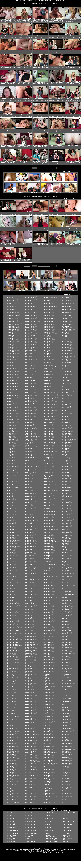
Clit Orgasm (28, 425)
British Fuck (10, 804)
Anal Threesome (11, 440)
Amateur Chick (11, 321)
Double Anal (28, 544)
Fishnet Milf (28, 665)
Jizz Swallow (47, 458)
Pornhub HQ (22, 192)
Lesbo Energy (66, 827)
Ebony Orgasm (28, 585)
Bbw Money (10, 550)
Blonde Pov (10, 760)
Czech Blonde (28, 508)
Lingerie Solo (47, 565)
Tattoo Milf (65, 618)
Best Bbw (9, 588)
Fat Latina (28, 621)
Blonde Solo (10, 764)
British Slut (28, 303)
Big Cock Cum (10, 629)
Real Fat (64, 421)
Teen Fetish (65, 641)
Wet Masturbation (66, 736)
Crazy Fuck (28, 463)
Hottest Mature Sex (68, 821)
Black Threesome (11, 716)
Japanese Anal (47, 428)
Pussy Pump (64, 404)
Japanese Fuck (47, 436)
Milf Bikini (46, 678)
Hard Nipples (47, 303)
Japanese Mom (47, 446)
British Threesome (30, 306)
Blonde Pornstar (11, 758)
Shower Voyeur (65, 520)
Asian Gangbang (11, 480)
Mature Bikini (47, 588)
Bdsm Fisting (10, 573)
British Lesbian (29, 297)
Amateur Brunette (12, 315)
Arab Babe (10, 448)
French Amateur (29, 675)
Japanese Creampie (48, 434)
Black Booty (10, 678)
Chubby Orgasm (29, 413)
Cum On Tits (28, 486)
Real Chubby (65, 416)
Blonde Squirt (11, 766)
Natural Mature (47, 772)
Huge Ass (45, 370)
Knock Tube (71, 290)
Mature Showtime (67, 839)
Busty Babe (28, 354)
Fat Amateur (28, 606)
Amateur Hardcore (12, 350)
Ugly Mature (65, 707)
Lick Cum (45, 561)
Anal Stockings (11, 439)
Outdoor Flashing (48, 804)
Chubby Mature (29, 410)
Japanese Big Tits (48, 431)
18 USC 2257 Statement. (41, 854)
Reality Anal (65, 424)
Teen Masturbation (67, 653)
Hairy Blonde (28, 784)
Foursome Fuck (29, 674)
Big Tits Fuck (11, 660)
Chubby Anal (28, 397)
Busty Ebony (28, 362)
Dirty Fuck (28, 532)
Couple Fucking (29, 455)
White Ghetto (65, 742)
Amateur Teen (10, 388)
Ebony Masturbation (30, 579)
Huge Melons (46, 380)
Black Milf (10, 691)
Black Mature (10, 689)
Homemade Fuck (47, 326)
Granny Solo (28, 766)
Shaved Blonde (65, 502)
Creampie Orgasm (29, 468)
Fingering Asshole (30, 650)
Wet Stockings (65, 740)
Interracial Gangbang (49, 404)
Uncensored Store (10, 280)
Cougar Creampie (29, 446)
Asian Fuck (10, 478)
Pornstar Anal (65, 342)
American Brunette (12, 409)
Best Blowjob (10, 590)
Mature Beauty (47, 584)
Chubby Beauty (29, 400)
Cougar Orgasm (29, 449)
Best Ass (9, 587)
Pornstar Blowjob (66, 345)
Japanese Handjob (48, 439)
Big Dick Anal (11, 636)
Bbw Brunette (10, 529)
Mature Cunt (46, 600)
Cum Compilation (29, 474)
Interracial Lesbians (49, 406)
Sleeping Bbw (65, 541)
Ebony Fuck (28, 571)
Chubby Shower (29, 416)
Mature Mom (46, 633)
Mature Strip (47, 660)
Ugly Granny (65, 704)
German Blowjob (29, 703)
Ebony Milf (28, 582)
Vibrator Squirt (66, 713)
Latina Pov (46, 499)
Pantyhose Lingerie (67, 309)
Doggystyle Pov (29, 543)
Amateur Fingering (12, 342)
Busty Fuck (28, 364)
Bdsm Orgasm (10, 575)
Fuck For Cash (29, 691)
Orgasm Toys (46, 798)
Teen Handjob (65, 650)
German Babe (28, 698)
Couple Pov (28, 460)
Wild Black (64, 769)
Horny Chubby (47, 341)
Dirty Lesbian (29, 534)
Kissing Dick (47, 472)
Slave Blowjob (65, 535)
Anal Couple (10, 421)
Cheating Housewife (30, 385)
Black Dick (10, 683)
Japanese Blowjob (48, 433)
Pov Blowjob (65, 357)
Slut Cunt (64, 544)
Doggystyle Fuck (29, 541)
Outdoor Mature (66, 300)
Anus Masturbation (12, 445)
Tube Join (22, 182)
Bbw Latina (10, 541)
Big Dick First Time (13, 642)
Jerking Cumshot (47, 454)
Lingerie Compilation (49, 564)
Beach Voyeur (10, 579)
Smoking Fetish (66, 550)
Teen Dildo (64, 636)
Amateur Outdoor (11, 367)
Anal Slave (10, 437)
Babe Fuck (10, 522)
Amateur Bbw (10, 311)
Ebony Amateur (29, 553)
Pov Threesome (65, 370)
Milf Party (46, 703)
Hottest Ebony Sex (50, 820)
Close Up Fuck (29, 434)
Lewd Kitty (66, 833)
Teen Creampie (65, 632)
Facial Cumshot (29, 605)
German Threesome (30, 722)
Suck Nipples (65, 596)
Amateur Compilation (13, 323)
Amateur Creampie (12, 327)
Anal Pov (9, 436)
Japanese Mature (47, 443)
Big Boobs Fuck (11, 621)
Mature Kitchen (47, 626)
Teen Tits (64, 677)
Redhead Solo (65, 446)
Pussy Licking (65, 400)
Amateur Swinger (11, 385)
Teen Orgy (64, 656)
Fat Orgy (27, 629)
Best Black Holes (31, 830)
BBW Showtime (48, 827)
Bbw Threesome (11, 570)
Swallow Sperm (65, 614)
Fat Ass (27, 609)
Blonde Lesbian (11, 751)
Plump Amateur (65, 317)
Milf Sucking (47, 716)
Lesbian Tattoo (47, 552)
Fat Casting (28, 617)
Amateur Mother (11, 361)
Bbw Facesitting (11, 535)
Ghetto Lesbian (29, 727)
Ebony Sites (48, 817)
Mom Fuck (45, 736)
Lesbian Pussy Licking (49, 541)
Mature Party (47, 642)
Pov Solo (64, 368)
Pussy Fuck (64, 398)
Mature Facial (47, 606)
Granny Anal (28, 748)
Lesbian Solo (47, 544)
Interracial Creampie (49, 395)
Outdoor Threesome (67, 303)
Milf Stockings (47, 713)
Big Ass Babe (10, 600)
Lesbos (65, 832)
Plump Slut (64, 335)
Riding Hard (65, 463)
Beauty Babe (10, 581)
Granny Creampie (29, 751)
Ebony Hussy (48, 814)
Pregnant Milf (65, 376)
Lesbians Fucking (48, 559)
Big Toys (9, 666)
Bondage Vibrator (12, 781)
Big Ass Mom (10, 615)
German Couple (29, 706)
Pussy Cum (64, 394)
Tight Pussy (65, 695)
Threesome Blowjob (67, 683)
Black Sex (10, 704)
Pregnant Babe (65, 373)
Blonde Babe (10, 727)
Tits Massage (65, 701)
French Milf (28, 685)
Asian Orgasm (10, 495)
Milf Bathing (47, 675)
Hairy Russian (29, 804)
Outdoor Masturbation (67, 299)
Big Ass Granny (11, 611)
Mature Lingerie (47, 630)
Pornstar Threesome (67, 356)
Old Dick (45, 787)
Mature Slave (47, 653)
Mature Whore (47, 672)
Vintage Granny (66, 721)
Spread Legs (65, 581)
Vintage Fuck (65, 719)
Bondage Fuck (10, 778)
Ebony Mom (28, 584)
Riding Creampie (66, 458)
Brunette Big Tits (30, 312)
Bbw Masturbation (12, 546)
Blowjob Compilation (13, 773)
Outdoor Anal (47, 801)
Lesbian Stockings (48, 549)
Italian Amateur (47, 419)
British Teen (28, 305)
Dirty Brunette (29, 531)
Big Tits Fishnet (12, 659)
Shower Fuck (65, 517)
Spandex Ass (65, 568)
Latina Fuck (46, 486)
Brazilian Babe (11, 792)
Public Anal (65, 385)
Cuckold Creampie (30, 471)
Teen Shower (65, 663)
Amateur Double (11, 339)
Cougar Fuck (28, 448)
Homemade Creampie (48, 321)
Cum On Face (28, 481)
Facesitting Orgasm (30, 602)
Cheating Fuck (29, 383)
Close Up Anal (29, 427)
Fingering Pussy (29, 654)
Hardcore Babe (47, 305)
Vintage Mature (66, 724)
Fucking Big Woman (50, 836)
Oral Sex (45, 795)
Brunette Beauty (29, 311)
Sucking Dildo (65, 608)
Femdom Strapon (29, 642)
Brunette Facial (29, 323)
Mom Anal (45, 727)
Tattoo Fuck (65, 617)
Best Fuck (10, 594)
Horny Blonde (47, 338)
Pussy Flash (65, 397)
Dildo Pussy (28, 525)
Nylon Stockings (47, 782)
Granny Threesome (30, 769)
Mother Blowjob (47, 760)
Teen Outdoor (65, 657)
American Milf (11, 413)
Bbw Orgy (9, 553)
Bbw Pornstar (10, 556)
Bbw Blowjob (10, 528)
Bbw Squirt (10, 564)
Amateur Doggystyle (12, 336)
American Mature (11, 412)
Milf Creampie (47, 683)
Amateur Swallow (11, 383)
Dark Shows (30, 835)
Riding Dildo (65, 461)
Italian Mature (47, 424)
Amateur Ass (10, 308)
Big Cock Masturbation (13, 633)
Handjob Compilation (49, 297)
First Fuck (28, 662)
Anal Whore (10, 443)
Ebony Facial (28, 570)
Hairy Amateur (29, 778)
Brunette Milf (29, 330)
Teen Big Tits (65, 626)
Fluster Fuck (71, 182)
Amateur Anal (10, 306)
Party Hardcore (66, 312)
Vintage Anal (65, 715)
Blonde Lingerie (11, 752)
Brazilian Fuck (11, 793)
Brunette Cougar (29, 318)
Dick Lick (28, 522)
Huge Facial (46, 379)
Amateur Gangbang (12, 345)
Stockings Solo (66, 593)
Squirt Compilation (67, 585)
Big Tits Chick (11, 657)
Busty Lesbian (29, 367)
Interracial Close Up (49, 394)
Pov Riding (64, 367)
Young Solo (64, 801)
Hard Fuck (46, 302)
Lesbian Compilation (49, 514)
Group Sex (28, 776)
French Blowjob (29, 678)
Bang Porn (47, 182)
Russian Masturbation (67, 478)
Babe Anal (10, 519)
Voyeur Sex (64, 733)
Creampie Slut (29, 469)
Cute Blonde (28, 499)
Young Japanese (66, 793)
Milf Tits (46, 722)
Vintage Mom (65, 727)
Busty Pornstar (29, 371)
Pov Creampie (65, 359)
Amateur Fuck (10, 344)
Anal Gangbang (11, 430)
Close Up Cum (28, 431)
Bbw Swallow (10, 567)
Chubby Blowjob (29, 401)
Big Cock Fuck (11, 632)
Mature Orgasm (47, 638)
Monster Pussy (47, 755)
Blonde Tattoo (11, 767)
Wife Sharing (65, 761)
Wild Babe (64, 766)
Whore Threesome (66, 754)
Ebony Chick (28, 564)
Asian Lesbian (11, 484)
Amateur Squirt (11, 377)
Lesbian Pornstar (48, 540)
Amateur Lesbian (11, 354)
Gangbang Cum (28, 694)
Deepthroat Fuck (29, 519)
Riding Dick (65, 460)
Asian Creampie (11, 472)
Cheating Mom (28, 391)
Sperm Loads (65, 579)
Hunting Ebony (49, 821)
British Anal (10, 799)
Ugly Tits (64, 709)
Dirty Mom (28, 537)
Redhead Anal (65, 428)
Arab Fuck (10, 452)
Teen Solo (64, 666)
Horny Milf (46, 353)
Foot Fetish (28, 671)
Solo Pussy (64, 561)
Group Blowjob (29, 772)
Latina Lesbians (47, 489)
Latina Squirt (47, 504)
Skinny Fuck (65, 529)
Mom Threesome (47, 746)
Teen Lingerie (65, 651)
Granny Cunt (28, 752)
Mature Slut (46, 654)
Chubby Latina (29, 407)
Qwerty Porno (59, 192)
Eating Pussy (28, 552)
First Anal (28, 656)
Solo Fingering (66, 555)
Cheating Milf (29, 389)
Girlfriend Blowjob (30, 733)
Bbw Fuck (9, 538)
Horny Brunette (47, 339)
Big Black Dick (11, 620)
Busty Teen (28, 374)
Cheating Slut (29, 392)
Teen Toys (64, 678)
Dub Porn (59, 182)
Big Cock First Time (13, 630)
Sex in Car (64, 493)
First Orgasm (28, 663)
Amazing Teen (10, 404)
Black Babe (10, 672)
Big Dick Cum (10, 641)
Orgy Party (46, 799)
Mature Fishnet (47, 611)
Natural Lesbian (47, 770)
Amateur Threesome (12, 389)
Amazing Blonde (11, 395)
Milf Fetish (46, 689)
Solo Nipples (65, 558)
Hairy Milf (28, 801)
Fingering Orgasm (30, 653)
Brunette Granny (29, 326)
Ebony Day (29, 838)
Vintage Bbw (65, 716)
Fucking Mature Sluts (51, 841)
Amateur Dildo (11, 335)
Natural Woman (47, 778)
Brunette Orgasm (29, 333)
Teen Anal (64, 621)
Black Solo (10, 707)
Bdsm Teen (10, 578)
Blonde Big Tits (11, 730)
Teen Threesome (66, 675)
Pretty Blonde (65, 379)
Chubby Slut (28, 418)
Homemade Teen (47, 332)
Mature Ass (46, 581)
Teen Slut (64, 665)
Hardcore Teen (47, 315)
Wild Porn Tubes (34, 280)
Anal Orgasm (10, 433)
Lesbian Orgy (47, 537)
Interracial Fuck (48, 403)
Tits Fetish (65, 700)
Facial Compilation (30, 603)
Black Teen (10, 715)
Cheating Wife (29, 394)
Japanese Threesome (48, 451)
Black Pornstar (11, 700)
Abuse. (49, 854)
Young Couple (65, 790)
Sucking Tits (65, 611)
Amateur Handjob (11, 348)
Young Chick (65, 789)
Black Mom (10, 692)
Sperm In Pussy (66, 578)
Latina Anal (46, 477)
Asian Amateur (11, 458)
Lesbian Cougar (47, 516)
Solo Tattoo (65, 562)
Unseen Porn (22, 280)
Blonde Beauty (11, 728)
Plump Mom (64, 333)
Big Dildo (10, 647)
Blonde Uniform (11, 770)
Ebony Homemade (29, 575)
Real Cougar (65, 418)
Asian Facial (10, 475)
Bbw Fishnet (10, 537)
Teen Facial (65, 639)
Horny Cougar (47, 342)
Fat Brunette (28, 615)
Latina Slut (46, 501)
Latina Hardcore (47, 487)
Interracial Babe (48, 391)
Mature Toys (46, 669)
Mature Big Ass (47, 585)
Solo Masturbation (67, 556)
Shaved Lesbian (66, 508)
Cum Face (27, 477)
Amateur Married (11, 356)
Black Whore (10, 721)
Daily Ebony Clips (32, 833)
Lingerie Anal (47, 562)
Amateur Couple (11, 326)
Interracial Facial (48, 401)
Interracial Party (48, 413)
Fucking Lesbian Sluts (51, 838)
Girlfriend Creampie (31, 734)
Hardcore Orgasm (47, 311)
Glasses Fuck (28, 739)
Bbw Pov (9, 558)
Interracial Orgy (48, 412)
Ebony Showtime (49, 815)
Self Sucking (65, 490)
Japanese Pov (47, 448)
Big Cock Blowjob (12, 626)
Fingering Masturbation (31, 651)
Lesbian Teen (47, 553)
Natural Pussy (47, 773)
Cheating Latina (29, 388)
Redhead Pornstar (66, 443)
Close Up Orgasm (29, 437)
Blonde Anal (10, 725)
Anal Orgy (10, 434)
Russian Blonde (66, 471)
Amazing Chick (11, 398)
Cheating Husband (30, 386)
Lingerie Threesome (48, 568)
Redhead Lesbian (66, 437)
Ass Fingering (11, 510)
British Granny (29, 296)
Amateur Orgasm (11, 364)
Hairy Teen (46, 296)
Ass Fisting (10, 511)
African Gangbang (12, 299)
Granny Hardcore (29, 757)
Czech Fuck (28, 511)
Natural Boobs (47, 769)
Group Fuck (28, 773)
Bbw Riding (10, 559)
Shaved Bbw (64, 499)
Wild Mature (65, 772)
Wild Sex (64, 775)
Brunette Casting (30, 315)
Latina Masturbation (49, 490)
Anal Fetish (10, 425)
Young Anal (64, 779)
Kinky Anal (46, 461)
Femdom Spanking (29, 641)
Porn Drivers (47, 192)
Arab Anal (10, 446)
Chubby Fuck (28, 406)
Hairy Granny (28, 792)
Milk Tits (46, 725)
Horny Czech (46, 344)
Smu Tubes (29, 826)
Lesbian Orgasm (47, 535)
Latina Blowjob (47, 480)
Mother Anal (46, 758)
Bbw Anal (9, 526)
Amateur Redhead (11, 370)
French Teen (28, 688)
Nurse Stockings (47, 779)
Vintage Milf (65, 725)
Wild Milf (64, 773)
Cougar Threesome (30, 452)
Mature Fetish (47, 609)
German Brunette (29, 704)
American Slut (11, 416)
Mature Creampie (47, 599)
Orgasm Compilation (48, 796)
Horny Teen (46, 361)
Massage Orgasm (47, 575)
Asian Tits (10, 507)
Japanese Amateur (48, 427)
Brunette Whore (29, 348)
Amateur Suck (10, 382)
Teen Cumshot (65, 633)
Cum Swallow (28, 489)
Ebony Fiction (31, 841)
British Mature (29, 299)
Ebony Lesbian (29, 578)
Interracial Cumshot (49, 397)
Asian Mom (10, 492)
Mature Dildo (47, 602)
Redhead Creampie (66, 433)
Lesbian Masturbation (49, 529)
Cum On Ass (28, 480)
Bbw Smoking (10, 561)
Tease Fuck (64, 620)
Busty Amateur (29, 350)
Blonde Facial (11, 740)
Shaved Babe (65, 498)
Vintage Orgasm (66, 728)
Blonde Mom (10, 755)
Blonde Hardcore (11, 748)
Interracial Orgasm (48, 410)
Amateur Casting (11, 317)
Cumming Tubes (49, 830)
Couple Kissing (29, 457)
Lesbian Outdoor (47, 538)
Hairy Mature (28, 799)
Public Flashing (66, 389)
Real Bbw (64, 410)
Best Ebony (10, 593)
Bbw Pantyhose (11, 555)
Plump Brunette (66, 324)
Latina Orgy (46, 496)
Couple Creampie (29, 454)
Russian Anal (65, 468)
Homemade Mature (47, 329)
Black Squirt (10, 710)
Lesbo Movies (66, 829)
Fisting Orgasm (29, 668)
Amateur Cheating (12, 320)
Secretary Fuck (66, 487)
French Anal (28, 677)
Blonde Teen (10, 769)
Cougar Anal (28, 445)
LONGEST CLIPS (47, 3)
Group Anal (28, 770)
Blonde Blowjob (11, 731)
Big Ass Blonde (11, 603)
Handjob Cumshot (47, 299)
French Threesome (30, 689)
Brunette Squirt (29, 342)
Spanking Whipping (67, 573)
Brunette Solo (29, 341)
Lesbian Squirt (47, 547)
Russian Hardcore (66, 477)
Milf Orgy (46, 701)
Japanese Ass (47, 430)
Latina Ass (46, 478)
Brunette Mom (28, 332)
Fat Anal (27, 608)
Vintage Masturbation (67, 722)
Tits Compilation (66, 698)
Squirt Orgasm (65, 587)
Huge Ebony (46, 377)
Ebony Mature (28, 581)
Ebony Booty (28, 562)
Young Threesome (66, 804)
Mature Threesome (48, 668)
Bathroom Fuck (11, 525)
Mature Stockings (48, 659)
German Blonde (29, 701)
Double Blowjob (29, 546)
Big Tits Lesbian (12, 663)
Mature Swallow (47, 663)
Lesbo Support (67, 830)
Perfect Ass (65, 314)
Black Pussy (10, 703)
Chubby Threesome (30, 421)
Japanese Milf (47, 445)
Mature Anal (46, 579)
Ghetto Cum (28, 725)
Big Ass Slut (10, 617)
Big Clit (9, 623)
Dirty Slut (28, 538)
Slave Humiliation (67, 538)
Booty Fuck (10, 785)
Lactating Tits (47, 475)
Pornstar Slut (65, 351)
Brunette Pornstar (30, 335)
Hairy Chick (28, 787)
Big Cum (9, 635)
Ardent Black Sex (31, 829)
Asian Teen (10, 505)
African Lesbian (11, 302)
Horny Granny (47, 348)
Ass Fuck (9, 513)
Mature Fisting (47, 612)
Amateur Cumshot (11, 330)
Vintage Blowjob (66, 718)
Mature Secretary (48, 650)
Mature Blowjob (47, 591)
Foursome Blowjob (30, 672)
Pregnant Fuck (65, 374)
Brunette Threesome (30, 347)
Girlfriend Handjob (30, 736)
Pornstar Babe (65, 344)
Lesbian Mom (46, 532)
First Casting (29, 659)
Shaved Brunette (66, 504)
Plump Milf (64, 332)
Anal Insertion (11, 431)
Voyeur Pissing (66, 731)
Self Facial (65, 489)
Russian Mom (65, 483)
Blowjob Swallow (11, 776)
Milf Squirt (46, 712)
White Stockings (66, 745)
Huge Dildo (46, 376)
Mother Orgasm (47, 764)
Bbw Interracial (11, 540)
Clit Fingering (29, 424)
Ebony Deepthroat (30, 568)
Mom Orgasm (46, 739)
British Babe (10, 801)
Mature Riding (47, 648)
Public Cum (64, 386)
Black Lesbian (11, 688)
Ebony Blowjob (29, 561)
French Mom (28, 686)
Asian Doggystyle (12, 474)
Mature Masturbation (49, 632)
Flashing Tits (29, 669)
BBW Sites (47, 829)
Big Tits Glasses (12, 662)
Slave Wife (64, 540)
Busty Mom (28, 370)
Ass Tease (10, 516)
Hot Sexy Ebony (49, 818)
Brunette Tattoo (29, 344)
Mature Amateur (47, 578)
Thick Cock (64, 682)
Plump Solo (64, 336)
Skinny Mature (65, 532)
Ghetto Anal (28, 724)
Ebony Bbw (28, 558)
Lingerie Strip (47, 567)
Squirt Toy (64, 588)
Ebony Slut (28, 590)
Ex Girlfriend (29, 599)
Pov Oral (64, 364)
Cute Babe (28, 498)
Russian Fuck (65, 474)
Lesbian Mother (47, 534)
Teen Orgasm (65, 654)
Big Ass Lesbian (11, 612)
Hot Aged (65, 818)
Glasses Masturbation (31, 740)
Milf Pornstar (47, 704)
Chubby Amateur (29, 395)
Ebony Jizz (28, 576)
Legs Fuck (46, 508)
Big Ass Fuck (10, 609)
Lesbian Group (47, 523)
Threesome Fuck (66, 686)
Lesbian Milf (47, 531)
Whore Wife (64, 755)
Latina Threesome (48, 507)
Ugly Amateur (65, 703)
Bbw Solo (9, 562)
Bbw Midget (10, 547)
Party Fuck (64, 311)
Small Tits (64, 549)
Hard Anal (46, 300)
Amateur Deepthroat (12, 333)
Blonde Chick (10, 734)
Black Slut (10, 706)
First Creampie (29, 660)
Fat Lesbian (28, 623)
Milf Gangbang (47, 692)
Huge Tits (46, 385)
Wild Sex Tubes (47, 280)
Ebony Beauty (28, 559)
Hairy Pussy (28, 802)
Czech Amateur (29, 507)
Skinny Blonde (65, 525)
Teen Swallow (65, 674)
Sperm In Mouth (66, 576)
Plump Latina (65, 326)
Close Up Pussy (29, 439)
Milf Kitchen (47, 697)
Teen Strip (64, 671)
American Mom (10, 415)
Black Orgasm (10, 695)
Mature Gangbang (47, 617)
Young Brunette (66, 787)
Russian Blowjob (66, 472)
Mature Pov (46, 645)
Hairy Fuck (28, 790)
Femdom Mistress (29, 639)
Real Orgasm (65, 422)
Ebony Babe (28, 556)
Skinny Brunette (66, 528)
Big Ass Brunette (12, 605)
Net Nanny (58, 852)
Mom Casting (46, 730)
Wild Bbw (64, 767)
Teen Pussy (64, 660)
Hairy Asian (28, 781)
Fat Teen (27, 632)
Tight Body (64, 692)
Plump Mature (65, 330)
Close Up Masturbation (31, 436)
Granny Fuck (28, 754)
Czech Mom (28, 516)
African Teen (10, 305)
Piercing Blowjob (66, 315)
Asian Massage (11, 486)
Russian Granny (66, 475)
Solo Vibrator (65, 567)
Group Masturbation (30, 775)
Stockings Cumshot (67, 590)
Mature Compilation (48, 597)
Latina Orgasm (47, 495)
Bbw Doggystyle (11, 534)
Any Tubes (34, 290)
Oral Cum (45, 790)
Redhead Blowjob (66, 431)
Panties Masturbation (67, 305)
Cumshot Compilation (31, 492)
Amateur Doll (10, 338)
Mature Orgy (46, 639)
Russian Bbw (65, 469)
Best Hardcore (11, 596)
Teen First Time (66, 644)
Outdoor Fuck (65, 296)
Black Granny (10, 686)
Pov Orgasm (64, 365)
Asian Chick (10, 469)
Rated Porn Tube (31, 821)
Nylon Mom (46, 781)
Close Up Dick (29, 433)
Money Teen (46, 748)
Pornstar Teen (65, 354)
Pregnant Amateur (66, 371)
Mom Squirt (46, 745)
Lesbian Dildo (47, 517)
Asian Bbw (10, 464)
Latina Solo (46, 502)
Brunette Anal (29, 308)
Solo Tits (64, 564)
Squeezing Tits (66, 584)
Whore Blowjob (65, 746)
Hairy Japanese (29, 793)
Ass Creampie (10, 508)
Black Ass (10, 671)
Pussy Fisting (65, 395)
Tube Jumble (71, 192)
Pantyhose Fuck (66, 308)
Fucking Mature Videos (69, 812)
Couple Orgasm (29, 458)
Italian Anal (47, 421)
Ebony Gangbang (29, 573)
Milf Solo (46, 709)
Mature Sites (66, 841)
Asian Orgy (10, 496)
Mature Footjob (47, 614)
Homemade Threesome (48, 333)
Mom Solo (45, 743)
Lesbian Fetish (47, 519)
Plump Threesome (66, 339)
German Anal (28, 697)
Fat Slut (27, 630)
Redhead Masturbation (67, 439)
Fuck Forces (34, 192)
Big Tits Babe (11, 656)
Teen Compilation (66, 630)
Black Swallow (11, 713)
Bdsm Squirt (10, 576)
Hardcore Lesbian (48, 308)
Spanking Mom (65, 571)
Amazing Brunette (12, 397)
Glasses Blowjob (29, 737)
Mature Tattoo (47, 666)
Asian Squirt (10, 504)
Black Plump (10, 698)
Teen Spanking (65, 668)
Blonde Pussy (10, 761)
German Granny (29, 713)
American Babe (11, 406)
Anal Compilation (12, 419)
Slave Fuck (64, 537)
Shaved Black (65, 501)
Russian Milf (65, 481)
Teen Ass (64, 623)
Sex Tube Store (31, 824)
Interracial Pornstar (49, 415)
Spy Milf (64, 582)
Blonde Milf (10, 754)
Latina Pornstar (47, 498)
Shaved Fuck (65, 507)
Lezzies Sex (66, 835)
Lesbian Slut (47, 543)
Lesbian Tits (47, 556)
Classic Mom (28, 422)
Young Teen (64, 802)
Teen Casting (65, 629)
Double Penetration (30, 550)
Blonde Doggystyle (12, 739)
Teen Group (64, 648)
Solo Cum (64, 552)
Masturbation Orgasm (49, 576)
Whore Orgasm (65, 752)
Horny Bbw (46, 336)
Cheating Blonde (29, 379)
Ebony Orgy (28, 587)
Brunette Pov (28, 336)
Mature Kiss (46, 624)
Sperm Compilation (67, 575)
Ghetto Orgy (28, 728)
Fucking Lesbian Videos (51, 839)
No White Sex (48, 824)
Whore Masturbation (67, 749)
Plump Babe (64, 318)
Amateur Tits (10, 391)
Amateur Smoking (11, 374)
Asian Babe (10, 463)
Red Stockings (65, 427)
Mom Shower (46, 742)
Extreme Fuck (28, 600)
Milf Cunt (46, 685)
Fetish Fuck (28, 645)
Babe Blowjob (10, 520)
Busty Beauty (28, 356)
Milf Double (46, 688)
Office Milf (46, 784)
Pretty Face (65, 382)
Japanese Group (47, 437)
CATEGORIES (27, 3)
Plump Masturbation (67, 329)
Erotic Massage (29, 596)
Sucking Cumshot (66, 606)
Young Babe (64, 782)
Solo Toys (64, 565)
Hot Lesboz (66, 820)
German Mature (29, 715)
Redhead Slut (65, 445)
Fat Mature (28, 624)
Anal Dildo (10, 424)
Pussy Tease (65, 409)
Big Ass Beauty (11, 602)
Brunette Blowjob (30, 314)
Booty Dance (10, 784)
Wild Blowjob (65, 770)
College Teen (28, 443)
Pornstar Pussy (66, 350)
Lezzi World (66, 836)
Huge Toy (45, 386)
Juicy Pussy (46, 460)
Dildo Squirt (28, 526)
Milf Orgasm (46, 700)
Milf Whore (46, 724)
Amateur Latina (11, 353)
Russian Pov (65, 484)
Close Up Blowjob (30, 428)
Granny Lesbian (29, 760)
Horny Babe (46, 335)
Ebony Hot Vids (49, 812)
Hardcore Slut (47, 314)
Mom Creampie (47, 731)
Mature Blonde (47, 590)
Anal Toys (10, 442)
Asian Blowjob (11, 468)
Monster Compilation (49, 752)
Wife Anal (64, 757)
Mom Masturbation (48, 737)
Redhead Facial (66, 434)
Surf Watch (52, 852)
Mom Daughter (47, 734)
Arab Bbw (9, 449)
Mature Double (47, 605)
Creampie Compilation (31, 466)
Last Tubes (10, 192)
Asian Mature (10, 489)
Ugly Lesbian (65, 706)
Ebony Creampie (29, 567)
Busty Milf (28, 368)
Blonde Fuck (10, 743)
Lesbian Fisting (47, 522)
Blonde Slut (10, 763)
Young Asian (65, 781)
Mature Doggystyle (48, 603)
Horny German (47, 347)
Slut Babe (64, 543)
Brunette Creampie (30, 320)
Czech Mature (28, 513)
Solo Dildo (64, 553)
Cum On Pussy (28, 484)
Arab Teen (10, 457)
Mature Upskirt (47, 671)
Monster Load (47, 754)
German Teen (28, 721)
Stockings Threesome (67, 594)
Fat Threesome (29, 633)
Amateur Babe (10, 309)
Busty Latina (28, 365)
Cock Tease (28, 442)
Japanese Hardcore (48, 440)
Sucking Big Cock (66, 600)
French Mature (29, 683)
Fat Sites (47, 835)
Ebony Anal (28, 555)
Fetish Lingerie (29, 648)
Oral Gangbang (47, 793)
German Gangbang (29, 712)
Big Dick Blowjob (12, 638)
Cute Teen (28, 505)
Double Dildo (28, 547)
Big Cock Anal (11, 624)
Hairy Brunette (29, 785)
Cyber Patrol (46, 852)
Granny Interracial (30, 758)
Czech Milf (28, 514)
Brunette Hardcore (30, 327)
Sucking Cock (65, 605)
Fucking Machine (29, 692)
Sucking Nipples (66, 609)
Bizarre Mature (11, 668)
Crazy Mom (28, 464)
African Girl (10, 300)
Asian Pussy (10, 499)
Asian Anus (10, 461)
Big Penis (10, 653)
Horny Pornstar (47, 357)
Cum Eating (28, 475)
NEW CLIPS (40, 3)
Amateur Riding (11, 371)
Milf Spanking (47, 710)
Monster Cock (47, 751)
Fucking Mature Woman (69, 814)
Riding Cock (65, 457)
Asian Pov (10, 498)
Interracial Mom (47, 409)
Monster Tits (47, 757)
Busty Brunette (29, 359)
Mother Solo (46, 767)
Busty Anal (28, 351)
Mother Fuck (46, 761)
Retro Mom (64, 455)
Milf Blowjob (47, 680)
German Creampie (29, 707)
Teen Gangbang (65, 647)
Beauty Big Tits (11, 582)
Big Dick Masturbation (13, 645)
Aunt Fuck (10, 517)
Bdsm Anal (10, 571)
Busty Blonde (28, 357)
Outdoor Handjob (66, 297)
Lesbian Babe (47, 513)
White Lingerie (66, 743)
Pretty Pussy (65, 383)
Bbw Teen (9, 568)
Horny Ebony (46, 345)
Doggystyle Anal (29, 540)
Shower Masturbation (67, 519)
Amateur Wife (10, 394)
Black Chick (10, 680)
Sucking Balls (65, 599)
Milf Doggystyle (47, 686)
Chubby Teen (28, 419)
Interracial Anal (48, 389)
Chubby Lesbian (29, 409)
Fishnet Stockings (30, 666)
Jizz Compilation (48, 455)
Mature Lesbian (47, 629)
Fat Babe (27, 611)
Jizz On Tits (47, 457)
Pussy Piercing (66, 403)
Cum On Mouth (28, 483)
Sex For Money (65, 492)
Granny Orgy (28, 764)
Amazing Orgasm (11, 403)
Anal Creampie (11, 422)
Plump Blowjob (65, 323)
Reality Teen (65, 425)
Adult (10, 290)
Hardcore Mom (47, 309)
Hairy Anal (28, 779)
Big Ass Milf (10, 614)
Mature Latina (47, 627)
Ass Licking (10, 514)
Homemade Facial (47, 323)
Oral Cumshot (47, 792)
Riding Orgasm (65, 464)
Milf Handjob (47, 694)
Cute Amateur (28, 496)
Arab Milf (10, 455)
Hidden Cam (46, 317)
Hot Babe (45, 364)
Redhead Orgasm (66, 442)
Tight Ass (64, 691)
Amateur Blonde (11, 312)
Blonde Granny (11, 746)
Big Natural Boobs (12, 650)
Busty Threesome (29, 376)
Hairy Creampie (29, 789)
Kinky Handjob (47, 464)
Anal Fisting (10, 427)
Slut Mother (65, 546)
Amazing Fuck (10, 400)
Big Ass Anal (10, 597)
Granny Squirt (29, 767)
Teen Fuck (64, 645)
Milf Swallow (47, 718)
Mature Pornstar (47, 644)
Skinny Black (65, 523)
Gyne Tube (59, 290)
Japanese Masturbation (49, 442)
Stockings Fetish (66, 591)
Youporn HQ (59, 280)
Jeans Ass (46, 452)
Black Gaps (30, 832)
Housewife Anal (47, 365)
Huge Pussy (46, 383)
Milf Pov (45, 706)
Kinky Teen (46, 469)
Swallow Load (65, 612)
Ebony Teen (28, 593)
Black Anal (10, 669)
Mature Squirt (47, 657)
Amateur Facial (11, 341)
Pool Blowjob (65, 341)
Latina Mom (46, 493)
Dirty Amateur (29, 528)
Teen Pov (64, 659)
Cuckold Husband (29, 472)
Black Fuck (10, 685)
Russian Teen (65, 486)
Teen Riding (65, 662)
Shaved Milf (65, 511)
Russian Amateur (66, 466)
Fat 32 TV (47, 833)
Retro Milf (64, 454)
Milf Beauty (46, 677)
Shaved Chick (65, 505)
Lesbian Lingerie (48, 526)
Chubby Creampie (29, 404)
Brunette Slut (29, 339)
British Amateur (11, 798)
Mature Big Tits (47, 587)
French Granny (29, 682)
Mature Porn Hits (67, 838)
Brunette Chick (29, 317)
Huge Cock (46, 373)
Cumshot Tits (28, 495)
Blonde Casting (11, 733)
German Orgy (28, 718)
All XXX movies (10, 182)
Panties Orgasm (66, 306)
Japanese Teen (47, 449)
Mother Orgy (46, 766)
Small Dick (64, 547)
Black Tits (10, 718)
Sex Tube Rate (31, 823)
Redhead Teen (65, 448)
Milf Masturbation (48, 698)
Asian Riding (10, 501)
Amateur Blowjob (11, 314)
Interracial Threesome (49, 418)
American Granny (11, 410)
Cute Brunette (29, 501)
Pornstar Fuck (65, 347)
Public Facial (65, 388)
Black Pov (10, 701)
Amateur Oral (10, 362)
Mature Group (47, 618)
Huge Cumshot (47, 374)
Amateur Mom (10, 359)
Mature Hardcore (47, 621)
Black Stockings (11, 712)
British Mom (28, 302)
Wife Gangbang (65, 760)
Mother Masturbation (49, 763)
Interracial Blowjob (49, 392)
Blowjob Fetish (11, 775)
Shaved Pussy (65, 513)
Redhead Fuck (65, 436)
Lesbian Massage (47, 528)
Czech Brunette (29, 510)
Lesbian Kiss (47, 525)
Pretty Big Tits (66, 377)
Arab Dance (10, 451)
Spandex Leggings (66, 570)
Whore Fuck (64, 748)
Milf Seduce (46, 707)
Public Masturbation (67, 391)
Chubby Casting (29, 403)
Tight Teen (64, 697)
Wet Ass (64, 734)
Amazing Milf (10, 401)
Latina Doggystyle (48, 484)
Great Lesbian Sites (68, 817)
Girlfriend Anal (29, 731)
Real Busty (64, 415)
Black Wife (10, 722)
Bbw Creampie (10, 532)
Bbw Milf (9, 549)
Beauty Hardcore (11, 585)
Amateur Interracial (13, 351)
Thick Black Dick (66, 680)
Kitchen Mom (46, 474)
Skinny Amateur (66, 522)
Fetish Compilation (30, 644)
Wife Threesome (66, 763)
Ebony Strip (28, 591)
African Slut (10, 303)
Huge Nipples (47, 382)
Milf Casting (47, 682)
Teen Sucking (65, 672)
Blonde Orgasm (11, 757)
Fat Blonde (28, 614)
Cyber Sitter (64, 852)
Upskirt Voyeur (66, 710)
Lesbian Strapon (47, 550)
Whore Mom (64, 751)
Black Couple (10, 682)
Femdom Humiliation (30, 638)
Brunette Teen (29, 345)
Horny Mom (46, 354)
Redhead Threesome (67, 449)
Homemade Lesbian (48, 327)
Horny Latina (47, 350)
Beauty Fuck (10, 584)
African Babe (10, 297)
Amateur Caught (11, 318)
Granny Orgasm (29, 763)
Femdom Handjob (29, 636)
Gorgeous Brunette (30, 745)
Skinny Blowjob (66, 526)
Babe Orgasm (10, 523)
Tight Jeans (65, 694)
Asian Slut (10, 502)
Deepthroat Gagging (30, 520)
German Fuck (28, 710)
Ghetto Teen (28, 730)
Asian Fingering (11, 477)
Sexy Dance (64, 495)
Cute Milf (28, 504)
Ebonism (29, 836)
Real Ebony (64, 419)
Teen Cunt (64, 635)
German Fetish (29, 709)
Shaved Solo (65, 514)
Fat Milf (27, 626)
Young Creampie (66, 792)
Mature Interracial (48, 623)
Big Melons (10, 648)
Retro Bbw (64, 451)
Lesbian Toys (47, 558)
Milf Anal (46, 674)
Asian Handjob (11, 481)
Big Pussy (10, 654)
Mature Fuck (46, 615)
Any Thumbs (22, 290)
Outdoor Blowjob (47, 802)
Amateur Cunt (10, 332)
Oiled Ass (46, 785)
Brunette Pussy (29, 338)
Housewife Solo (47, 368)
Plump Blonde (65, 321)
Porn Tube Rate (31, 818)
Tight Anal (64, 688)
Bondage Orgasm (11, 779)
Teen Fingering (66, 642)
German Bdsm (28, 700)
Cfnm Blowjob (28, 377)
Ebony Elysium (31, 839)
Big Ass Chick (11, 606)
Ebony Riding (28, 588)
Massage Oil (46, 573)
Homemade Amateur (48, 318)
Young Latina (65, 795)
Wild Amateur (65, 764)
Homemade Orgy (47, 330)
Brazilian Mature (12, 795)
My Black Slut (49, 823)
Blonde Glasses (11, 745)
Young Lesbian (65, 796)
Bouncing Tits (11, 787)
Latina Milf (46, 492)
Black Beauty (10, 675)
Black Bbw (10, 674)
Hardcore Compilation (49, 306)
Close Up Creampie (30, 430)
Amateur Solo (10, 376)
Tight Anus (64, 689)
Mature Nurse (47, 635)
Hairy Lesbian (29, 796)
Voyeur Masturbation (67, 730)
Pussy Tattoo (65, 407)
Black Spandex (11, 709)
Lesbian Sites (67, 826)
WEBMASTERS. (33, 854)
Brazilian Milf (11, 796)
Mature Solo (46, 656)
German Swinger (29, 719)
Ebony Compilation (30, 565)
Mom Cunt (45, 733)
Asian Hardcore (11, 483)
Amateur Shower (11, 373)
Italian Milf (47, 425)
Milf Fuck (46, 691)
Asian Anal (10, 460)
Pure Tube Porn (31, 820)
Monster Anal (47, 749)
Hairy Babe (28, 782)
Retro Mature (65, 452)
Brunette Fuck (29, 324)
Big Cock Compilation (13, 627)
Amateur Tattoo (11, 386)
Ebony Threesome (29, 594)
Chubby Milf (28, 412)
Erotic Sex (28, 597)
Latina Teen (46, 505)
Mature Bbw (46, 582)
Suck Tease (64, 597)
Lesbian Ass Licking (49, 511)
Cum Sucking (28, 487)
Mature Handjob (47, 620)
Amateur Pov (10, 368)
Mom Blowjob (46, 728)
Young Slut (64, 799)
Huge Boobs (46, 371)
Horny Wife (46, 362)
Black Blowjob (11, 677)
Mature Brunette (47, 593)
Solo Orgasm (65, 559)
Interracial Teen (48, 416)
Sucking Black (65, 603)
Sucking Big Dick (66, 602)
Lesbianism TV (67, 823)
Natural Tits (47, 776)
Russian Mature (66, 480)
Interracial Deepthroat (49, 398)
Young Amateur (65, 778)
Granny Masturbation (31, 761)
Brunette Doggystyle (31, 321)
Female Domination (30, 635)
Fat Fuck (27, 620)
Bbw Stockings (11, 565)
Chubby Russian (29, 415)
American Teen (11, 418)
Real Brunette (65, 413)
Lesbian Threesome (48, 555)
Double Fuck (28, 549)
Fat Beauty (28, 612)
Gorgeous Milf (29, 746)
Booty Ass (10, 782)
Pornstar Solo (65, 353)
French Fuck (28, 680)
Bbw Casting (10, 531)
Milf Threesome (47, 721)
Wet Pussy (64, 739)
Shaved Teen (65, 516)
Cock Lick (28, 440)
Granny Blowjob (29, 749)
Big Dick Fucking (12, 644)
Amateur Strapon (11, 379)
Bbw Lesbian (10, 543)
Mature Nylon (47, 636)
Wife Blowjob (65, 758)
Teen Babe (64, 624)
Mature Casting (47, 594)
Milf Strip (46, 715)
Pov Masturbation (66, 362)
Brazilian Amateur (12, 789)
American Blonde (11, 407)
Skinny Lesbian (66, 531)
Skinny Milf (65, 534)
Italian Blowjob (47, 422)
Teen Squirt (65, 669)
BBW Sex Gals (48, 826)
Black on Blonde (11, 724)
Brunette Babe (29, 309)
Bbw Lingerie (10, 544)
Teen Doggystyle (66, 638)
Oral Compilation (48, 789)
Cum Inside (28, 478)
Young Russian (65, 798)
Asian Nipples (11, 493)
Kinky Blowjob (47, 463)
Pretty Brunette (66, 380)
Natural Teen (47, 775)
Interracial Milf (48, 407)
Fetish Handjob (29, 647)
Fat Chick (28, 618)
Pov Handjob (65, 361)
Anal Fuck (10, 428)
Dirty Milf (28, 535)
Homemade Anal (47, 320)
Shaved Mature (65, 510)
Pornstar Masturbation (68, 348)
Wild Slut (64, 776)
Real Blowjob (65, 412)
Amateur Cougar (11, 324)
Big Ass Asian (11, 599)
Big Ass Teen (10, 618)
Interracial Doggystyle (49, 400)
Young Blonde (65, 785)
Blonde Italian (11, 749)
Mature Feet (46, 608)
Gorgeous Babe (29, 742)
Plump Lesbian (65, 327)
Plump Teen (64, 338)
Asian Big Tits (11, 466)
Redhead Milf (65, 440)
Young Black (65, 784)
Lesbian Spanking (48, 546)
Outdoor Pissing (66, 302)
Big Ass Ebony (11, 608)
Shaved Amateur (66, 496)
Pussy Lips (64, 401)
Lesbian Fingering (48, 520)
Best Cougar (10, 591)
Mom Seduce (46, 740)
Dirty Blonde (28, 529)
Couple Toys (28, 461)
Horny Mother (47, 356)
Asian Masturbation (12, 487)
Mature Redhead (47, 647)
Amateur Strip (11, 380)
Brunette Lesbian (30, 329)
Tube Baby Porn (31, 827)
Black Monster (11, 694)
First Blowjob (29, 657)
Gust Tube (47, 290)
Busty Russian (29, 373)
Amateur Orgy (10, 365)
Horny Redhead (47, 359)
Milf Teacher (47, 719)
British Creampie (12, 802)
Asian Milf (10, 490)
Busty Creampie (29, 361)
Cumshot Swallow (29, 493)
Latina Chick (47, 481)
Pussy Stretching (66, 406)
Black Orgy (10, 697)
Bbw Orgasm (10, 552)
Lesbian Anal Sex (48, 510)
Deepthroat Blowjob (30, 517)
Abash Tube (71, 280)
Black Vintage (11, 719)
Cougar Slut (28, 451)
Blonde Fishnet (11, 742)
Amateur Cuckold (11, 329)
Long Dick (46, 570)
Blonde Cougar (11, 736)
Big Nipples (10, 651)
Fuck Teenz (66, 815)
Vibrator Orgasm (66, 712)
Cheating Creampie (30, 382)
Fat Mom (27, 627)
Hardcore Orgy (47, 312)
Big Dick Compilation (13, 639)
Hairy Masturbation (30, 798)
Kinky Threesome (47, 471)
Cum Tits (27, 490)
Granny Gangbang (29, 755)
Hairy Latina (28, 795)
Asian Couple (10, 471)
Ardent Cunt (34, 182)
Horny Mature (47, 351)
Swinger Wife (65, 615)
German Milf (28, 716)
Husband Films (47, 388)
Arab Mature (10, 454)
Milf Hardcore (47, 695)
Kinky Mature (47, 468)
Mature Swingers (47, 665)
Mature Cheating (47, 596)
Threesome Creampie (67, 685)
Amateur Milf (10, 357)
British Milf (28, 300)
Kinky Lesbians (47, 466)
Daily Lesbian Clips (50, 832)
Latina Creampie (47, 483)
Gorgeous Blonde (29, 743)
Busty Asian (28, 353)
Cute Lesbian (28, 502)
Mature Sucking (47, 662)
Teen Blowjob (65, 627)
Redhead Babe (65, 430)
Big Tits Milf (11, 665)
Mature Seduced (47, 651)
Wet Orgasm (64, 737)
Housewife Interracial (49, 367)
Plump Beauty (65, 320)
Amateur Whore (11, 392)
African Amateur (11, 296)
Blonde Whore (10, 772)
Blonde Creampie (11, 737)
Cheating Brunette (30, 380)
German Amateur (29, 695)
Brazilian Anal (11, 790)
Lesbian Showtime (67, 824)
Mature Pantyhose (48, 641)
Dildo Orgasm (28, 523)
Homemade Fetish (47, 324)
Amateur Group (11, 347)
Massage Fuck (47, 571)
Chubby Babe (28, 398)
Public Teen (65, 392)
